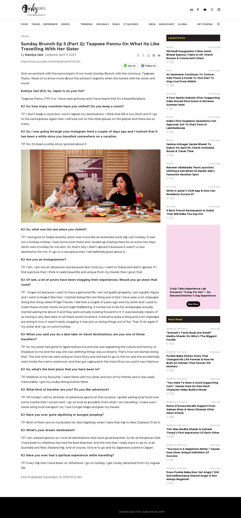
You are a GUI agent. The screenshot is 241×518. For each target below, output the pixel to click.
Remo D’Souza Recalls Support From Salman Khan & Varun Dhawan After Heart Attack (190, 409)
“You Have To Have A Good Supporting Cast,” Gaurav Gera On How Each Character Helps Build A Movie (192, 386)
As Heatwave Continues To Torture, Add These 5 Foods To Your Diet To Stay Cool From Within (190, 78)
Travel (36, 24)
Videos (65, 24)
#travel (169, 47)
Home (25, 36)
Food (24, 24)
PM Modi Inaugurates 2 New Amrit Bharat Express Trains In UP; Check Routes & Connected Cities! (189, 55)
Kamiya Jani (34, 54)
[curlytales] (31, 515)
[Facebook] (198, 9)
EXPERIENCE (50, 24)
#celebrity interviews (176, 328)
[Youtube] (205, 9)
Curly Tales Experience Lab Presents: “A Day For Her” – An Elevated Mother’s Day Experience (193, 292)
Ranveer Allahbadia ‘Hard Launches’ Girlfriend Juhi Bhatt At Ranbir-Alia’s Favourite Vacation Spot (190, 171)
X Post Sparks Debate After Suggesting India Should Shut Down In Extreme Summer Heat (193, 101)
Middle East (166, 24)
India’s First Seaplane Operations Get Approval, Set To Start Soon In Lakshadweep (191, 124)
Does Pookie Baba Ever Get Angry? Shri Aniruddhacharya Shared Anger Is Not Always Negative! (192, 476)
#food (169, 70)
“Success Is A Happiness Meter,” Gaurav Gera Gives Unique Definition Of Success (193, 452)
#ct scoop (171, 93)
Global (183, 24)
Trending (86, 24)
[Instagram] (219, 9)
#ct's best (171, 206)
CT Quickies (130, 24)
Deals (116, 24)
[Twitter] (212, 9)
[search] (217, 24)
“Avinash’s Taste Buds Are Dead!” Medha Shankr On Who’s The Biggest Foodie (191, 336)
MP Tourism (205, 24)
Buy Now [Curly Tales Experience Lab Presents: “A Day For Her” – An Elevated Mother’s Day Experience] (193, 304)
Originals (102, 24)
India (152, 24)
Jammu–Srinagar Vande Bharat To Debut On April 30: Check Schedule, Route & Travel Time (190, 148)
